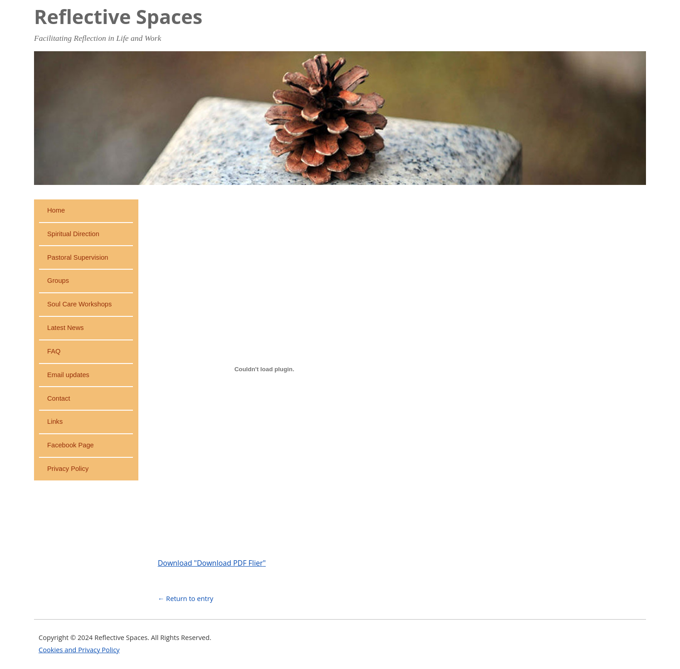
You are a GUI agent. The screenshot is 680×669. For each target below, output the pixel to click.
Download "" (212, 563)
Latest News (65, 327)
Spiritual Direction (73, 234)
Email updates (68, 374)
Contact (58, 398)
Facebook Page (70, 445)
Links (55, 421)
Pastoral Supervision (77, 257)
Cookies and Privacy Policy (79, 649)
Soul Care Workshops (79, 304)
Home (56, 210)
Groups (58, 280)
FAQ (53, 351)
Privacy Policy (67, 468)
